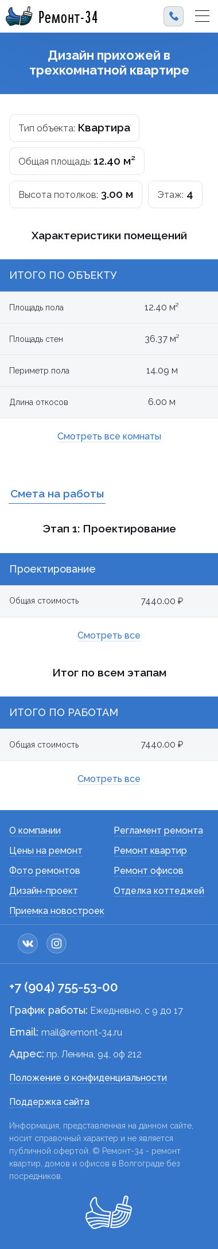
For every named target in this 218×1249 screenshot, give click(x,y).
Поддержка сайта (49, 1101)
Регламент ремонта (158, 830)
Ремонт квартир (150, 850)
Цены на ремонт (46, 850)
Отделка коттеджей (159, 890)
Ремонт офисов (149, 870)
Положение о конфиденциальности (88, 1077)
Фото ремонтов (44, 870)
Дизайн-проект (43, 890)
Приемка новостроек (56, 910)
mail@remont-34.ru (81, 1032)
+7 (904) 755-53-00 (63, 986)
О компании (35, 830)
